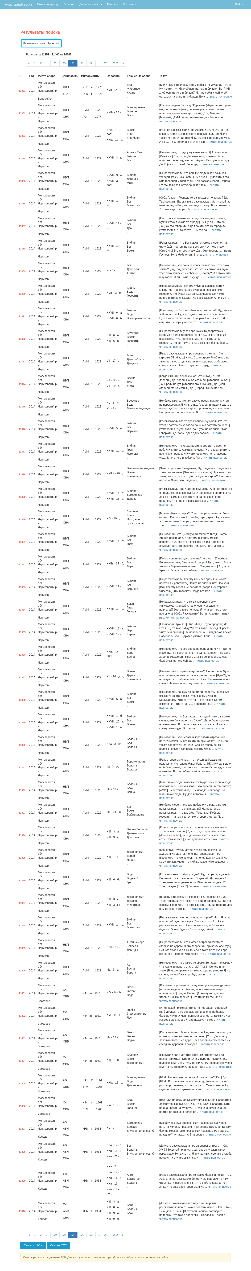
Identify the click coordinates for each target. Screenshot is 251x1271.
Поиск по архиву (47, 4)
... (47, 63)
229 (82, 63)
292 (115, 63)
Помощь (112, 4)
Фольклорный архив (17, 4)
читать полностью (220, 96)
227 (64, 63)
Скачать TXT (58, 1245)
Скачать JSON (33, 1245)
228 (73, 63)
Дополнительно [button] (90, 4)
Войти (239, 4)
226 (55, 63)
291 (106, 63)
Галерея (69, 4)
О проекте (129, 4)
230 (91, 63)
